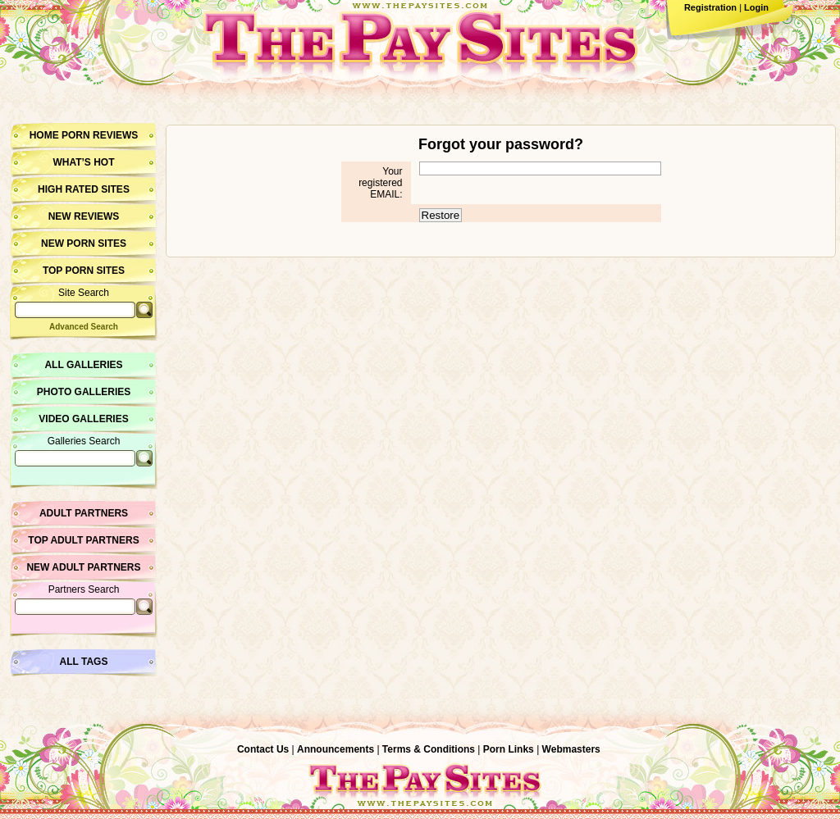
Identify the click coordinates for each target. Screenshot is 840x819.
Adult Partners (83, 513)
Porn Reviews (100, 135)
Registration (710, 7)
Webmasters (571, 749)
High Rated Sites (84, 189)
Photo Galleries (83, 392)
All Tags (84, 661)
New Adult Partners (83, 567)
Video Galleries (83, 419)
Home (44, 135)
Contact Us (263, 749)
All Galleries (83, 365)
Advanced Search (83, 326)
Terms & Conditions (428, 749)
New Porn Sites (83, 243)
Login (756, 7)
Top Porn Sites (84, 270)
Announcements (335, 749)
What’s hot (83, 162)
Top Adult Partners (83, 540)
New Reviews (84, 216)
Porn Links (508, 749)
